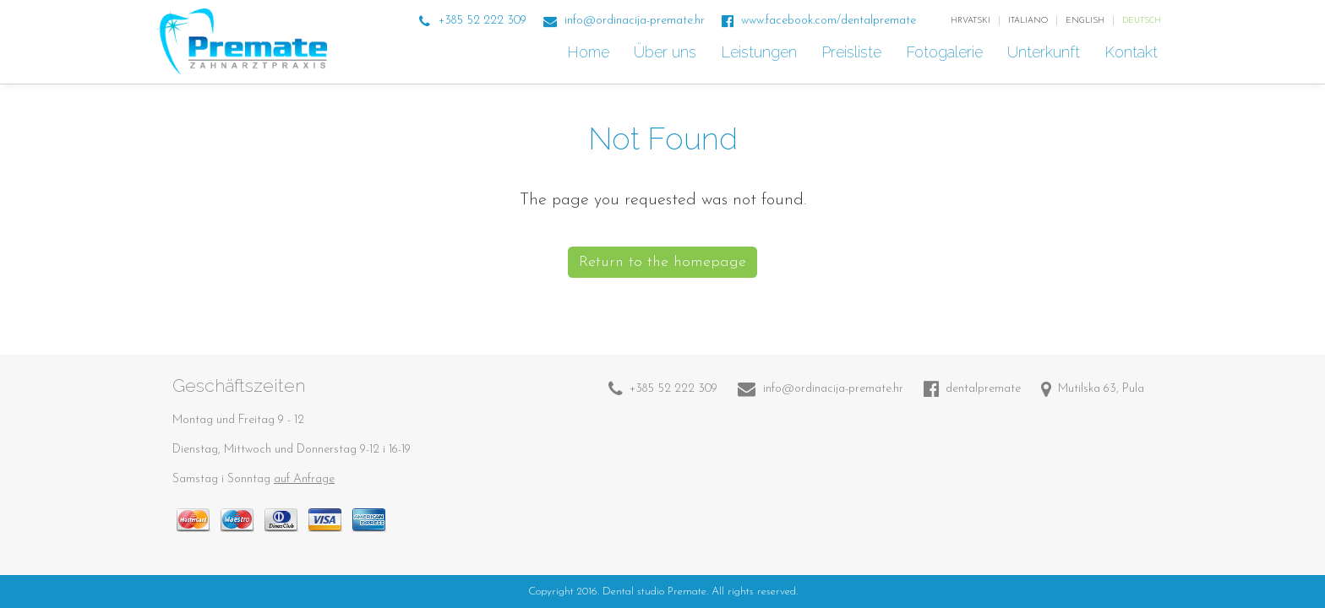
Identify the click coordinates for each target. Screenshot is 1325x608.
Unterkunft (1045, 52)
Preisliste (853, 52)
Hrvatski (970, 20)
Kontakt (1133, 52)
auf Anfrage (304, 479)
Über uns (667, 52)
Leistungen (761, 52)
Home (590, 52)
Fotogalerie (946, 52)
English (1085, 20)
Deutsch (1141, 20)
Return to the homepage (662, 262)
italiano (1028, 20)
